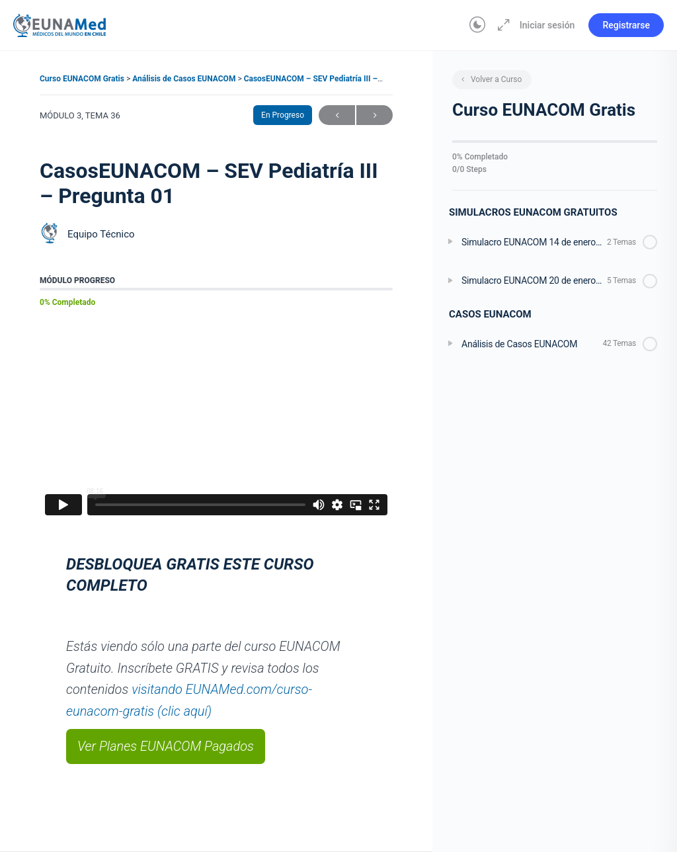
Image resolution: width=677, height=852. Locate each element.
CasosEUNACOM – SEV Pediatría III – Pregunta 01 (333, 78)
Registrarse (626, 25)
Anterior (337, 115)
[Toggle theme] (477, 25)
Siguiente (374, 115)
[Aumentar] (501, 25)
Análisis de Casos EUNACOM (184, 78)
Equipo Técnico (101, 234)
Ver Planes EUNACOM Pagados (165, 746)
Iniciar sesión (547, 25)
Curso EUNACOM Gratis (83, 78)
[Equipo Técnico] (50, 234)
